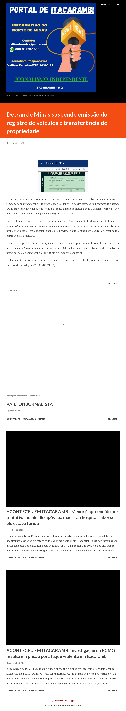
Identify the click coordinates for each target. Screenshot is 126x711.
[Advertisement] (63, 373)
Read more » (114, 419)
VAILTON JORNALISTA (29, 404)
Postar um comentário (34, 419)
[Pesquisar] (106, 4)
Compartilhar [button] (110, 283)
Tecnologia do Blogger (63, 701)
